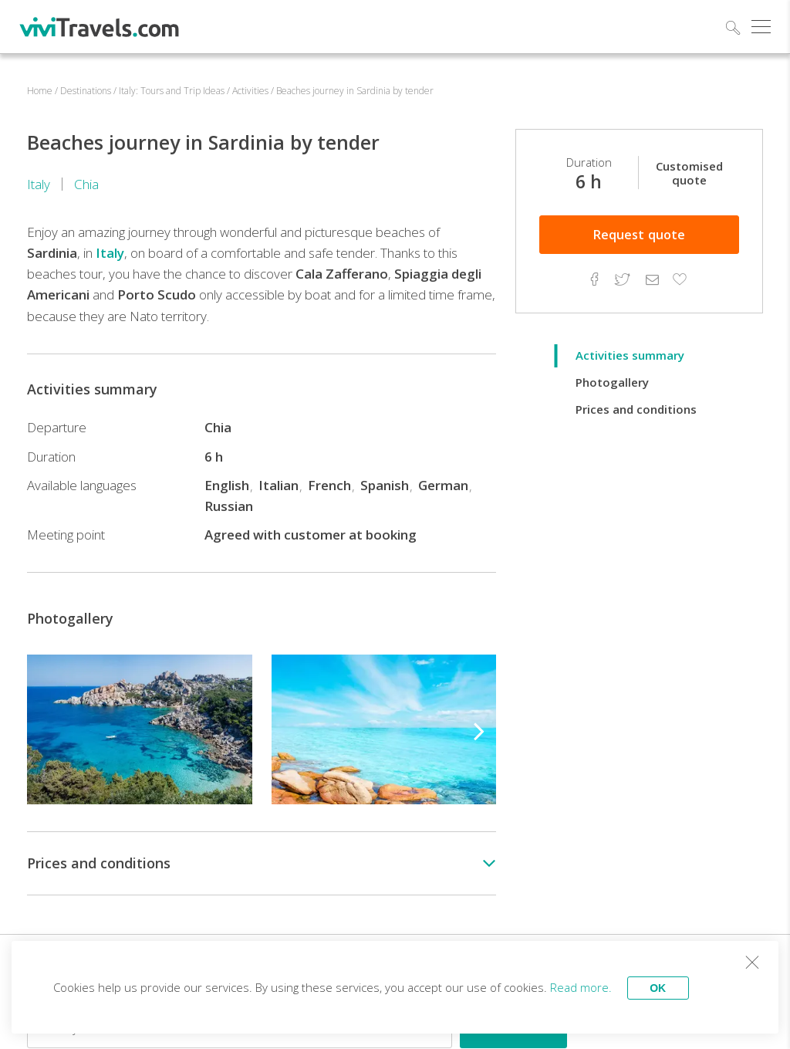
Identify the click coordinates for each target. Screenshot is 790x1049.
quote (639, 234)
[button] (479, 729)
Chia (86, 184)
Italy (38, 184)
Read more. (582, 987)
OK (659, 987)
